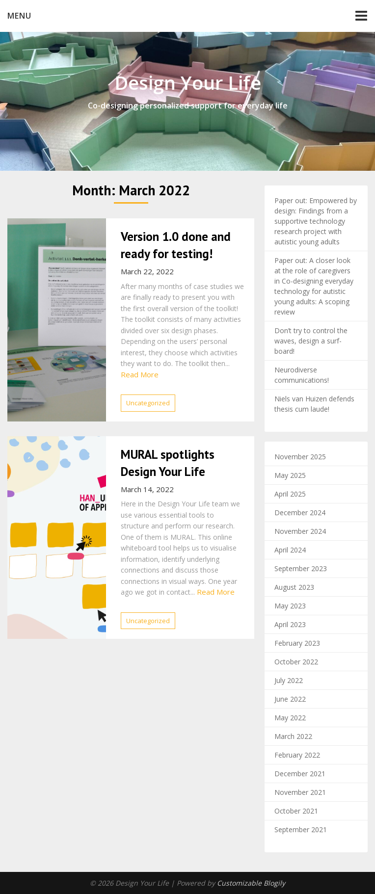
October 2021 (296, 810)
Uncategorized (148, 402)
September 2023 (300, 568)
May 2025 (290, 475)
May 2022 (290, 717)
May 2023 (290, 605)
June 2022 (290, 699)
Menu (19, 15)
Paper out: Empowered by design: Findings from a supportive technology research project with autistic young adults (315, 221)
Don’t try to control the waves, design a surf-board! (311, 341)
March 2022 (293, 736)
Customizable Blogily (251, 883)
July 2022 (288, 680)
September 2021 (300, 829)
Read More (140, 374)
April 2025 (290, 494)
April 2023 (290, 624)
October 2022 (296, 661)
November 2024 (300, 531)
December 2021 (299, 773)
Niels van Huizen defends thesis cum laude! (314, 404)
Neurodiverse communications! (301, 375)
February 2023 (297, 643)
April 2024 (290, 549)
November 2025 (300, 456)
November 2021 (300, 792)
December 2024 (299, 512)
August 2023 (294, 587)
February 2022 (297, 755)
